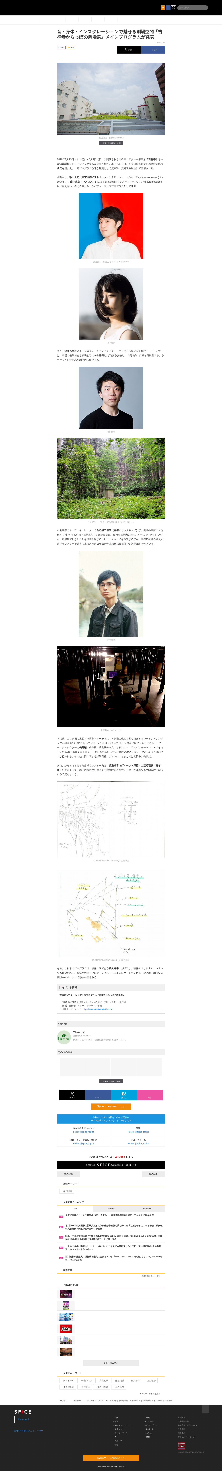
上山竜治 (150, 1380)
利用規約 (181, 1433)
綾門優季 (66, 1191)
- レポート (149, 1429)
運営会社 (181, 1418)
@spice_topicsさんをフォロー (28, 1430)
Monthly (147, 1208)
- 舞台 (115, 1421)
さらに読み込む (119, 1363)
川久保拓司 (67, 1387)
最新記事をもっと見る (152, 1276)
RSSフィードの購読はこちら (113, 1106)
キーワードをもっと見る (151, 1394)
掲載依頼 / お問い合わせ (188, 1425)
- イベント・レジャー (122, 1425)
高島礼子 (102, 1380)
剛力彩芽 (134, 1380)
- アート (116, 1437)
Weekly (111, 1208)
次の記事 (156, 1174)
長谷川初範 (101, 1387)
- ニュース (149, 1421)
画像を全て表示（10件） (111, 143)
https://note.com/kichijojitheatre (97, 1009)
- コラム (148, 1433)
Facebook (24, 1419)
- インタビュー (151, 1425)
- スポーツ (117, 1441)
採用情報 (181, 1429)
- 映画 (115, 1445)
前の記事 (66, 1174)
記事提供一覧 (183, 1421)
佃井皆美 (84, 1387)
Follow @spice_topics (83, 1132)
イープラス (63, 1401)
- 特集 (147, 1437)
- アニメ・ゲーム (120, 1433)
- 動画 (147, 1418)
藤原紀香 (118, 1380)
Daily (75, 1208)
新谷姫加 (118, 1387)
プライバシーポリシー (187, 1437)
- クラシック (118, 1429)
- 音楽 (115, 1418)
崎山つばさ (85, 1380)
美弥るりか (67, 1380)
